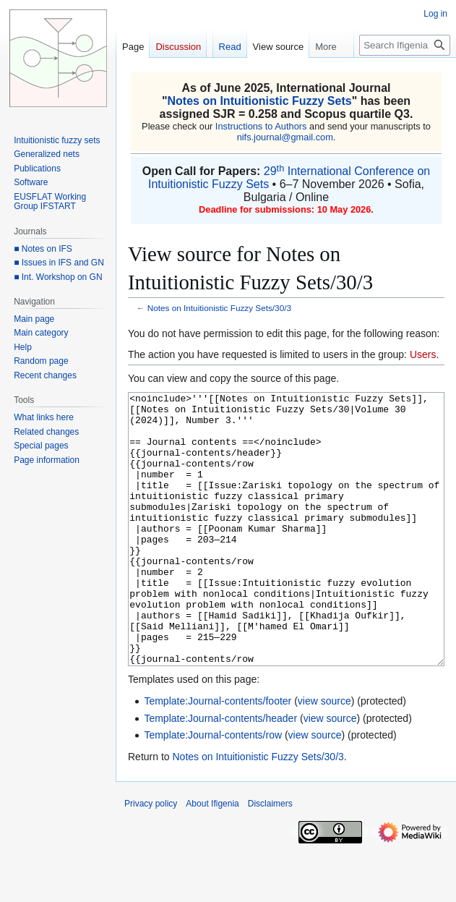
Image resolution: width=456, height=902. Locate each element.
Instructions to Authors (261, 126)
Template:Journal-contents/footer (217, 755)
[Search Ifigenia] (404, 45)
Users (423, 354)
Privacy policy (150, 858)
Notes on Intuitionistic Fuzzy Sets (260, 101)
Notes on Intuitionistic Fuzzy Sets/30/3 (219, 307)
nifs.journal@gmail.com (285, 137)
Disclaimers (270, 858)
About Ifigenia (212, 858)
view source (324, 755)
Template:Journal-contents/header (220, 772)
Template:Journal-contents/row (213, 789)
